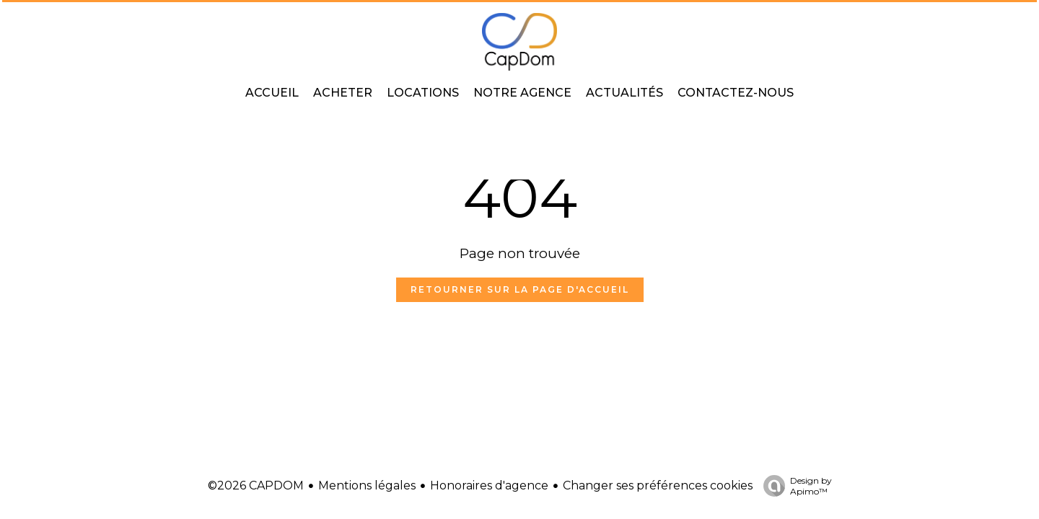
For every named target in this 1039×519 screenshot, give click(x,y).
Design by (794, 486)
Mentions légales (367, 485)
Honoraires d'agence (489, 485)
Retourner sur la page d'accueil (520, 289)
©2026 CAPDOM (256, 485)
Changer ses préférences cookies (658, 485)
